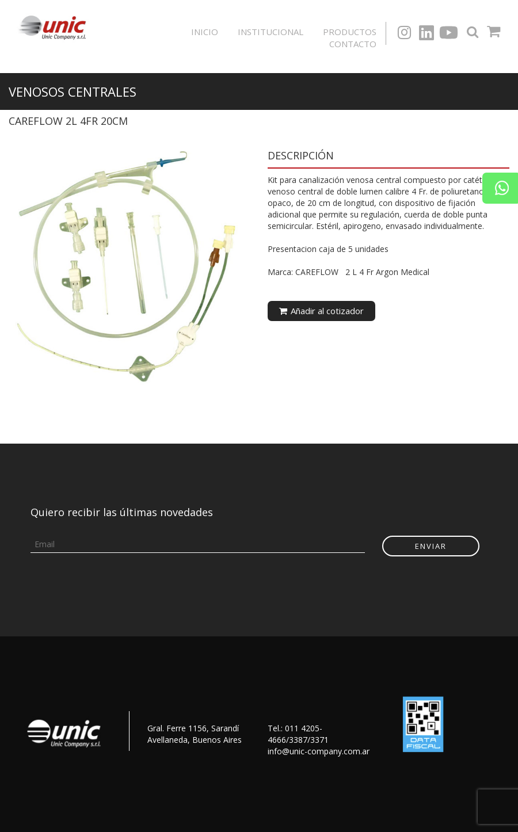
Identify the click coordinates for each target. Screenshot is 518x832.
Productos (349, 31)
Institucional (270, 31)
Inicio (204, 31)
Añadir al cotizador (321, 310)
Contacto (352, 43)
